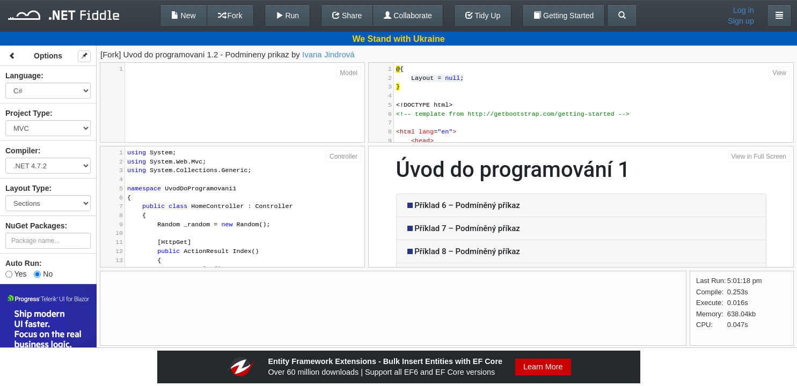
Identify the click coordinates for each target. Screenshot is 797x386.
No (43, 274)
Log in (743, 10)
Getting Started (563, 15)
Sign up (741, 21)
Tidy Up (482, 15)
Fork (230, 15)
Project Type (27, 113)
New (183, 15)
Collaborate (408, 15)
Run (287, 15)
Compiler (21, 150)
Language (23, 75)
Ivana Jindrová (328, 54)
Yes (15, 274)
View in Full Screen (759, 156)
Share (347, 15)
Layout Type (27, 188)
